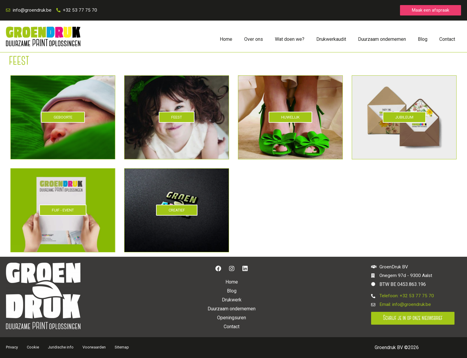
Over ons (253, 39)
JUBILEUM (404, 117)
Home (226, 39)
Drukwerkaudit (331, 39)
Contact (447, 39)
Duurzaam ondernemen (382, 39)
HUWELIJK (290, 117)
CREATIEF (177, 210)
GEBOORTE (63, 117)
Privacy (12, 347)
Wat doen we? (289, 39)
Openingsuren (231, 318)
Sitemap (122, 347)
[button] (430, 10)
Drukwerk (232, 300)
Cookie (33, 347)
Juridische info (61, 347)
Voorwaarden (94, 347)
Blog (422, 39)
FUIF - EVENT (63, 210)
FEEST (176, 117)
